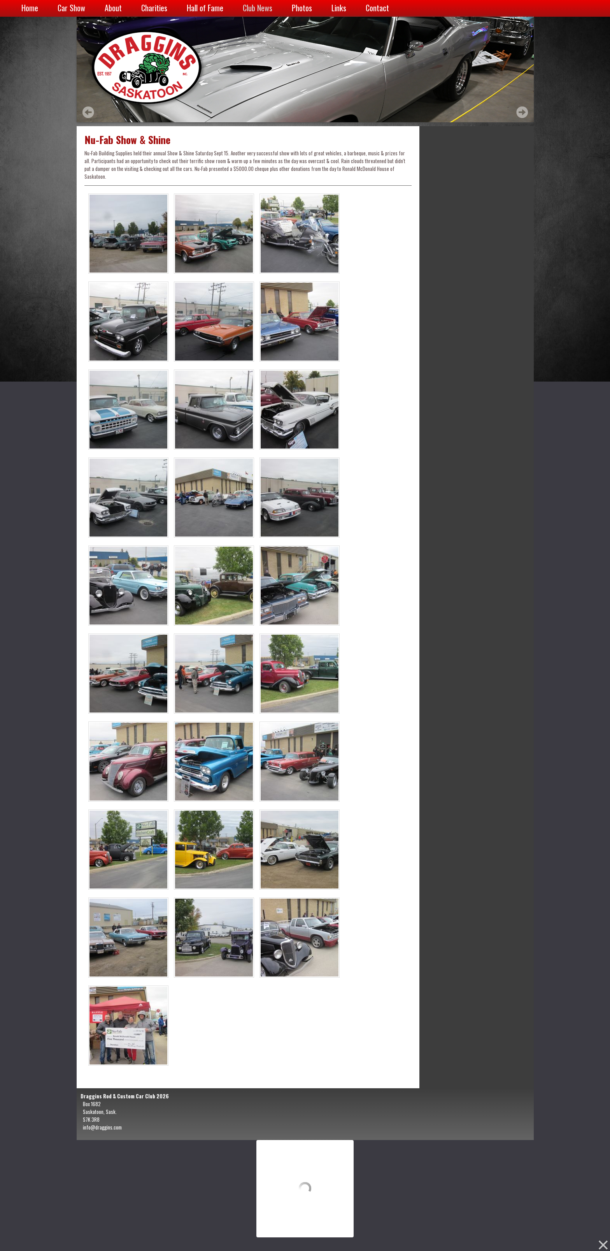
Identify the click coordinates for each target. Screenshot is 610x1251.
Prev (88, 112)
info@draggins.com (102, 1127)
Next (522, 112)
